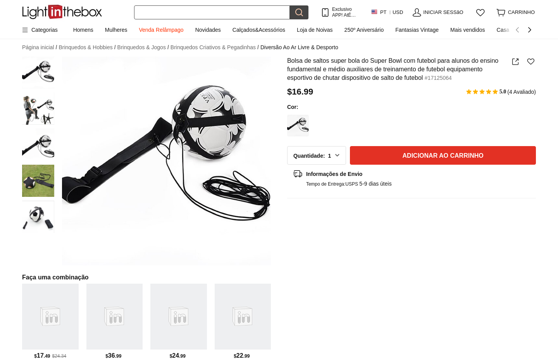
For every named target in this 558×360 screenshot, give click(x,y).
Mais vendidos (467, 30)
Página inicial (39, 47)
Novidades (208, 30)
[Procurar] (212, 12)
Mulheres (116, 30)
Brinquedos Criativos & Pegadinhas (214, 47)
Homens (83, 30)
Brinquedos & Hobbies (87, 47)
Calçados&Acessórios (258, 30)
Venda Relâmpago (161, 30)
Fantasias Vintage (417, 30)
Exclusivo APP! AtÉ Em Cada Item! (343, 12)
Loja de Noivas (315, 30)
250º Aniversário (364, 30)
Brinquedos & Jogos (143, 47)
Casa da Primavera (520, 30)
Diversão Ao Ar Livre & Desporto (299, 47)
